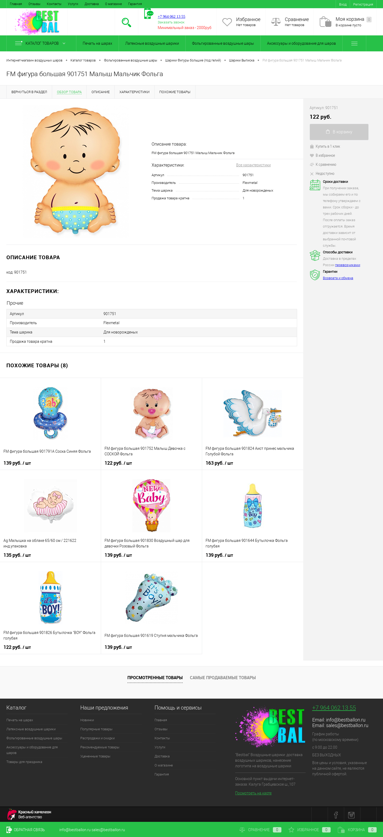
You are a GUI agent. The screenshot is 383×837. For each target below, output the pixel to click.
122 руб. (118, 462)
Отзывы (34, 4)
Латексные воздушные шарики (152, 43)
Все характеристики (253, 165)
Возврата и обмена (338, 278)
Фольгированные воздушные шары (223, 43)
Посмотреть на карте (253, 792)
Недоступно (322, 173)
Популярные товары (96, 728)
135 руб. (17, 554)
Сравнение (297, 19)
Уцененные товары (95, 755)
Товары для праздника (24, 761)
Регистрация (363, 4)
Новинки (87, 719)
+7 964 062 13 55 (334, 707)
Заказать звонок (171, 22)
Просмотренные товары (155, 677)
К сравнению (323, 164)
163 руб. (219, 462)
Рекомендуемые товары (99, 746)
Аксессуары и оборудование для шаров (301, 43)
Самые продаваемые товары (223, 677)
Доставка (92, 4)
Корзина (357, 830)
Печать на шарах (97, 43)
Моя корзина (354, 19)
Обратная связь (25, 830)
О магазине (113, 4)
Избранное (248, 19)
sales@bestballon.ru (347, 724)
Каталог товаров (41, 43)
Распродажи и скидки (97, 737)
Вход (343, 4)
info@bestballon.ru (345, 719)
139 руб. (17, 462)
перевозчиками (347, 265)
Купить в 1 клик (325, 146)
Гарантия (135, 4)
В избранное (322, 155)
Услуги (73, 4)
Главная (16, 4)
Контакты (54, 4)
